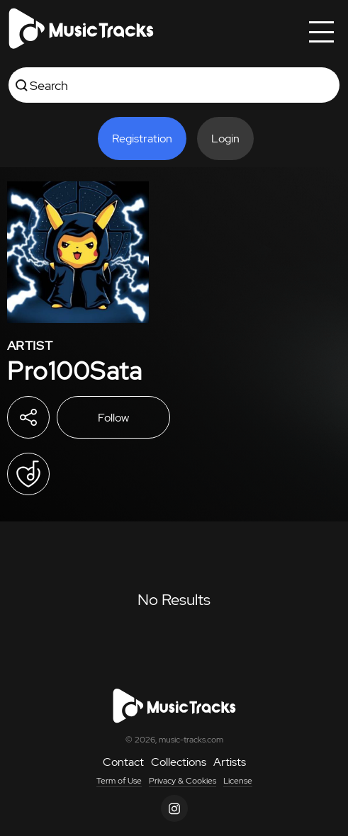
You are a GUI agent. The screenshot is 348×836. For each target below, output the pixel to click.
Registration (142, 138)
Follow (113, 417)
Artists (229, 762)
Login (225, 138)
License (237, 780)
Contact (123, 762)
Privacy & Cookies (182, 780)
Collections (178, 762)
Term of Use (119, 780)
